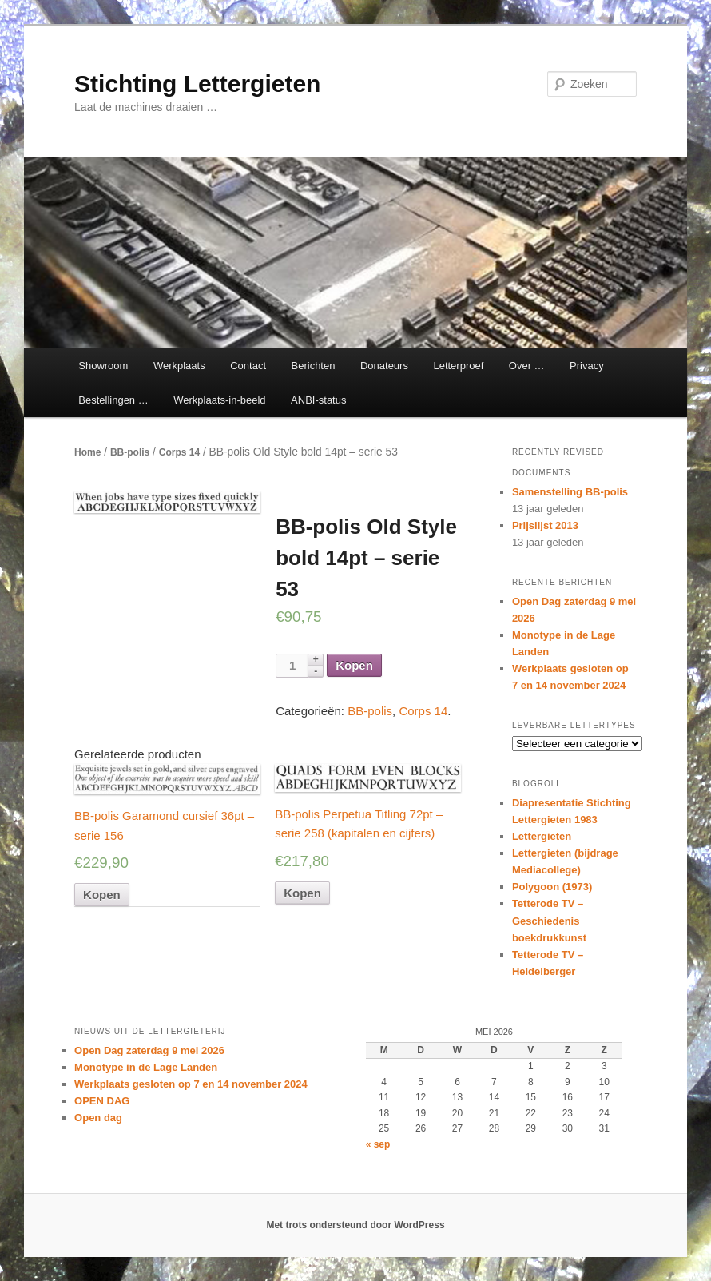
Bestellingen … (113, 400)
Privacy (587, 366)
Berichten (314, 366)
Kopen (354, 665)
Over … (527, 366)
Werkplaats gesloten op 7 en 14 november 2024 (191, 1084)
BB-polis (129, 452)
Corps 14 (179, 452)
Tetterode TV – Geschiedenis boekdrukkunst (549, 920)
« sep (378, 1144)
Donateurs (384, 366)
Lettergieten (541, 836)
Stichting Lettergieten (197, 83)
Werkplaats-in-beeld (219, 400)
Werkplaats (179, 366)
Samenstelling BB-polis (570, 492)
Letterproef (458, 366)
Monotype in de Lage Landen (145, 1067)
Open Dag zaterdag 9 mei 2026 (149, 1050)
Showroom (103, 366)
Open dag (98, 1118)
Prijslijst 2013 (545, 525)
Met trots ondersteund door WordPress (355, 1225)
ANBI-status (318, 400)
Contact (248, 366)
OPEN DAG (101, 1101)
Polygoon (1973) (552, 887)
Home (87, 452)
